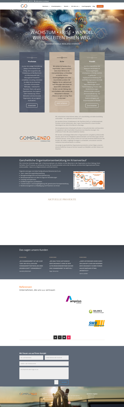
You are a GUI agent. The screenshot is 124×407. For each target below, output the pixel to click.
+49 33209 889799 (72, 396)
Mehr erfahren (62, 103)
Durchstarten (92, 105)
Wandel (66, 6)
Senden (64, 382)
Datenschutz (91, 396)
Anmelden (100, 6)
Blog (94, 6)
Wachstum (45, 6)
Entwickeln (32, 105)
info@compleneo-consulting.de (73, 398)
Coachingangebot (86, 6)
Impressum (91, 398)
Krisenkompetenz (56, 6)
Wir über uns (74, 6)
